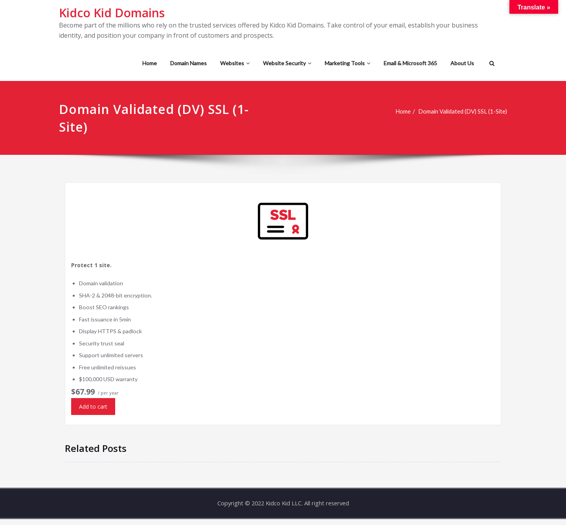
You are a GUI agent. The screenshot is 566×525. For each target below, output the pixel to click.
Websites (235, 63)
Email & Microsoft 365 (410, 63)
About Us (462, 63)
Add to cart (93, 412)
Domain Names (188, 63)
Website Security (287, 63)
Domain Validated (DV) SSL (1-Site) (461, 111)
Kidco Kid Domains (112, 13)
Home (149, 63)
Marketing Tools (347, 63)
